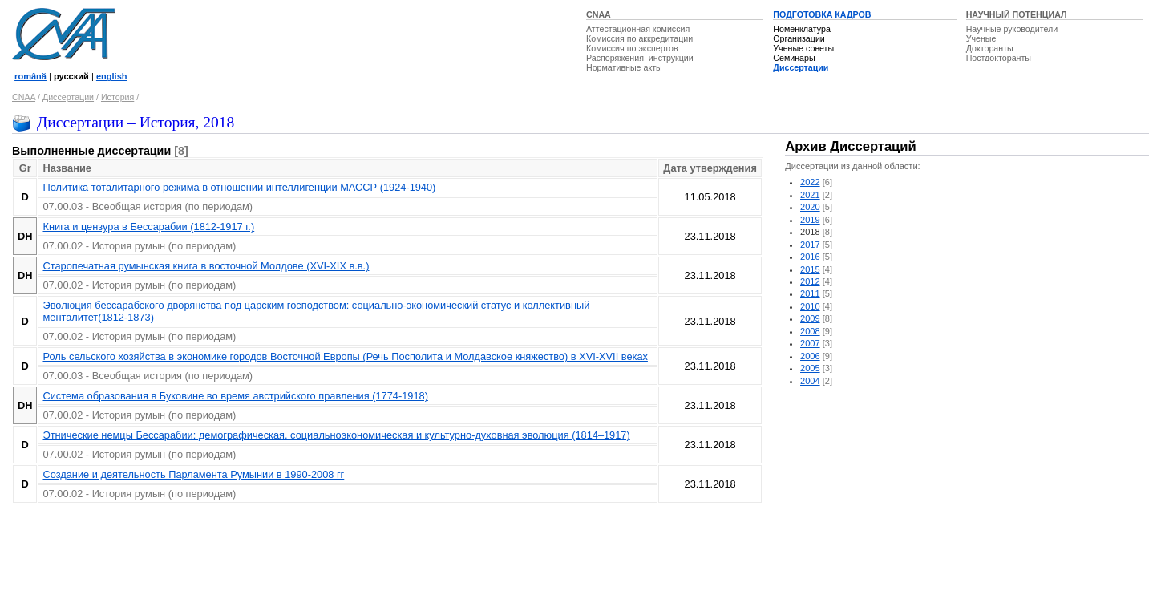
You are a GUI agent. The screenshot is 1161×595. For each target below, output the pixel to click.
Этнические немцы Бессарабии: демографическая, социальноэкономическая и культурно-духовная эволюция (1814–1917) (335, 435)
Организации (798, 38)
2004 (810, 381)
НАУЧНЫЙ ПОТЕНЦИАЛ (1016, 14)
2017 (810, 244)
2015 (810, 269)
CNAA (598, 14)
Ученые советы (803, 48)
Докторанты (989, 48)
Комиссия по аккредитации (639, 38)
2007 (810, 343)
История (117, 97)
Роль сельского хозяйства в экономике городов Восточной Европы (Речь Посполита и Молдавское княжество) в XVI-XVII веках (344, 356)
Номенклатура (802, 29)
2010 (810, 306)
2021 (810, 195)
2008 (810, 331)
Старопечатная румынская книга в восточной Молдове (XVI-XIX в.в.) (205, 266)
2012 (810, 281)
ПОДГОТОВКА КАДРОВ (822, 14)
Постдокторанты (998, 58)
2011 (810, 293)
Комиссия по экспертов (632, 48)
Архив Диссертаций (850, 146)
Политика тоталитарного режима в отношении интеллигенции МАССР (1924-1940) (238, 187)
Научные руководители (1012, 29)
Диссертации (800, 67)
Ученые (981, 38)
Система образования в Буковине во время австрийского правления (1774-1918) (234, 396)
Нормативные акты (624, 67)
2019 (810, 220)
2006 (810, 356)
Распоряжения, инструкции (640, 58)
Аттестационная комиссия (638, 29)
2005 (810, 368)
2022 (810, 182)
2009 (810, 318)
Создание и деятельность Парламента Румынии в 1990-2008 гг (193, 474)
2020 (810, 207)
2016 (810, 256)
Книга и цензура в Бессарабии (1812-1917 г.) (148, 227)
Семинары (794, 58)
